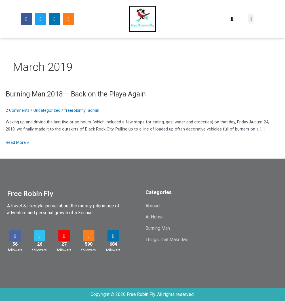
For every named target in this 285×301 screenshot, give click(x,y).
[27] (64, 235)
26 (39, 244)
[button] (232, 19)
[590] (88, 235)
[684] (113, 235)
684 (113, 244)
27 (64, 244)
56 (15, 244)
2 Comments (18, 110)
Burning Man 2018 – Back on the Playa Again (79, 94)
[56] (15, 235)
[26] (39, 235)
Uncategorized (47, 110)
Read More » (17, 142)
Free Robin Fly (30, 193)
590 (88, 244)
